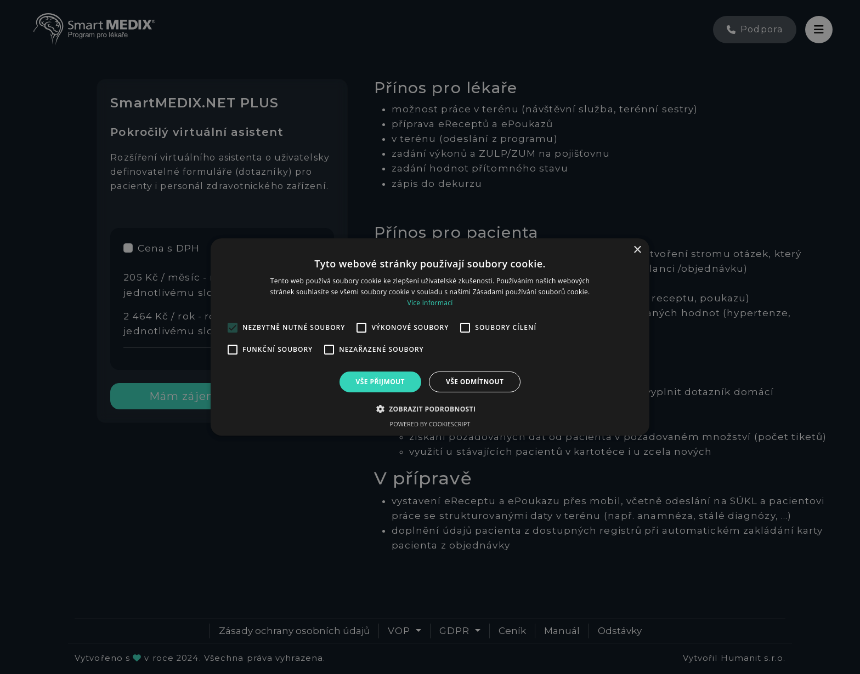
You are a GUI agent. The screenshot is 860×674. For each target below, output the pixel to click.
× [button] (637, 250)
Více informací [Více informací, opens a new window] (429, 302)
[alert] (430, 337)
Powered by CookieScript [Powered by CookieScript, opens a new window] (430, 424)
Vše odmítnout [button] (474, 381)
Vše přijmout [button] (380, 381)
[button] (430, 408)
